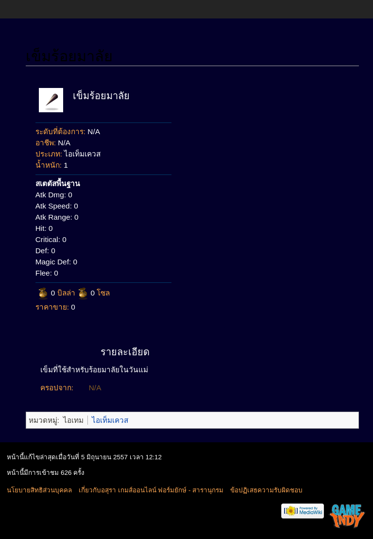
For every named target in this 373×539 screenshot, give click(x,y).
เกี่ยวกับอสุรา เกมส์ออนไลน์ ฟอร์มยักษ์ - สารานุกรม (151, 490)
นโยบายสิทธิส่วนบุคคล (39, 490)
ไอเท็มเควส (110, 420)
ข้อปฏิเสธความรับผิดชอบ (266, 490)
